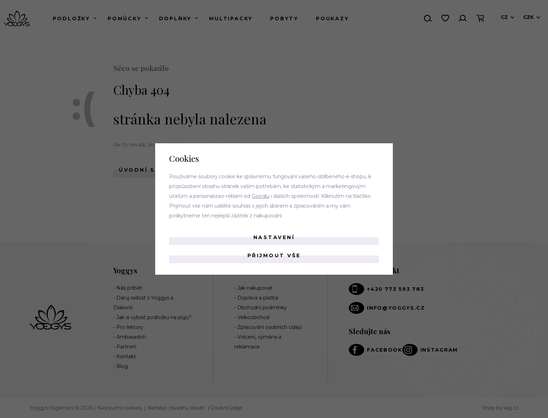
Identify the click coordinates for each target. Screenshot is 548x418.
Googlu (260, 196)
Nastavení (274, 237)
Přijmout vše (274, 255)
